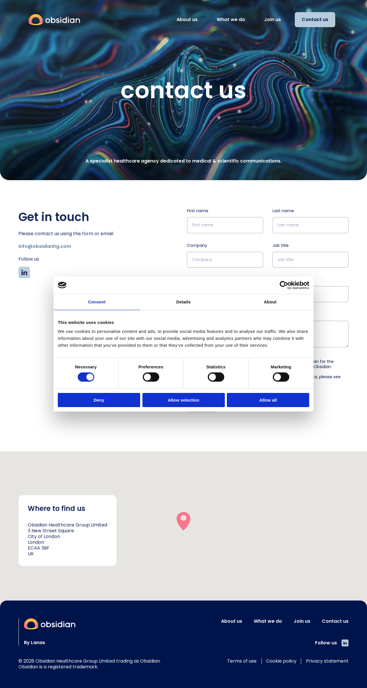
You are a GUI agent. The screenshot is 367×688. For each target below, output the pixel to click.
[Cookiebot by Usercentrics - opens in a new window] (284, 285)
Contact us (315, 19)
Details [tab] (183, 301)
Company (197, 245)
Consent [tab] (97, 301)
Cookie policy (281, 661)
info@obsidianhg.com (44, 262)
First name (197, 211)
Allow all (268, 400)
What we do (231, 19)
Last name (283, 211)
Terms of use (242, 661)
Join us (272, 19)
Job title (281, 245)
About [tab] (270, 301)
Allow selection (183, 400)
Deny (99, 400)
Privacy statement (327, 661)
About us (187, 19)
